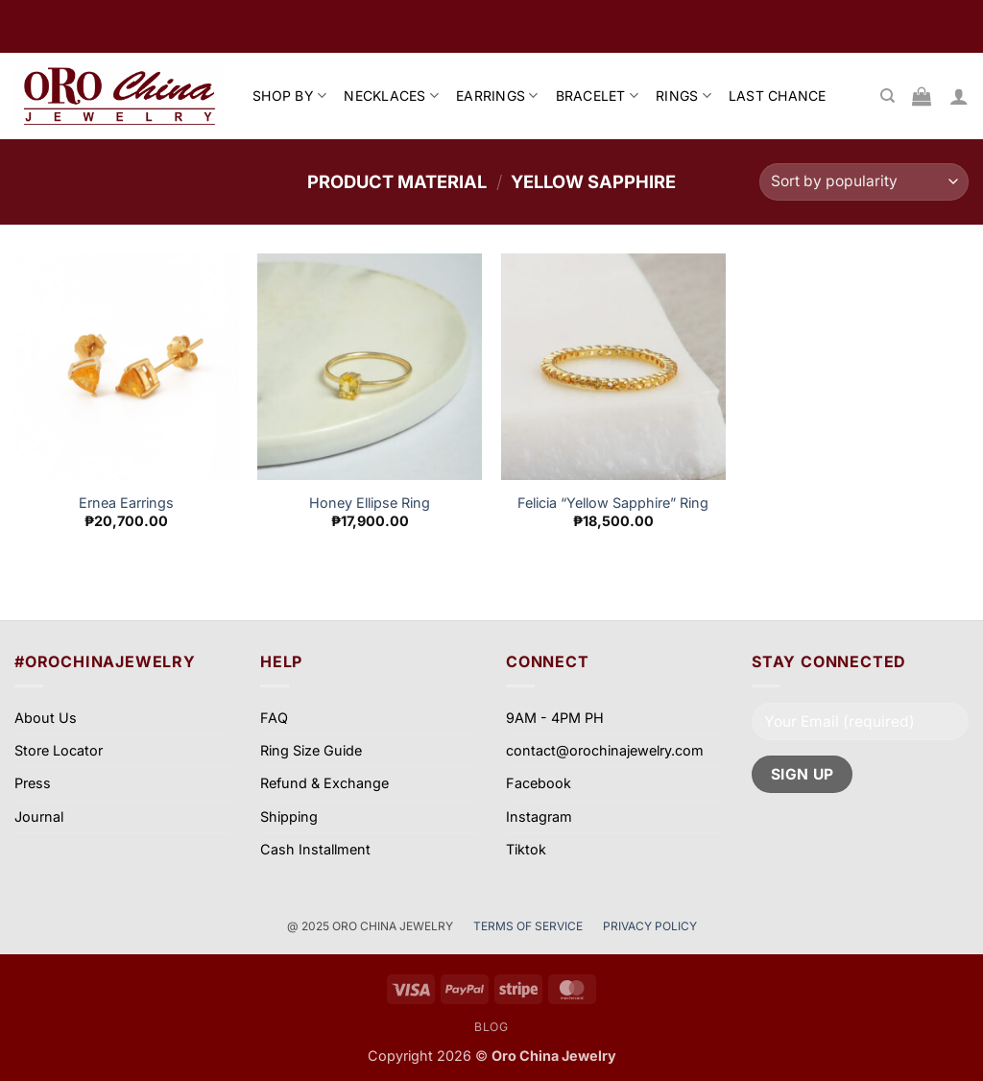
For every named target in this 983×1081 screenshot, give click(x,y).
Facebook (538, 783)
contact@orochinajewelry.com (605, 750)
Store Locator (58, 750)
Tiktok (526, 849)
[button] (959, 96)
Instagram (539, 816)
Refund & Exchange (324, 783)
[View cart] (921, 96)
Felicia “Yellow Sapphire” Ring (612, 502)
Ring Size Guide (311, 750)
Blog (491, 1027)
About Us (45, 717)
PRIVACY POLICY (650, 926)
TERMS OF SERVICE (529, 926)
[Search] (887, 96)
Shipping (289, 816)
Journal (38, 816)
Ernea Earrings (126, 502)
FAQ (274, 717)
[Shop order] (864, 182)
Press (32, 783)
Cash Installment (315, 849)
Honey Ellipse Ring (369, 502)
